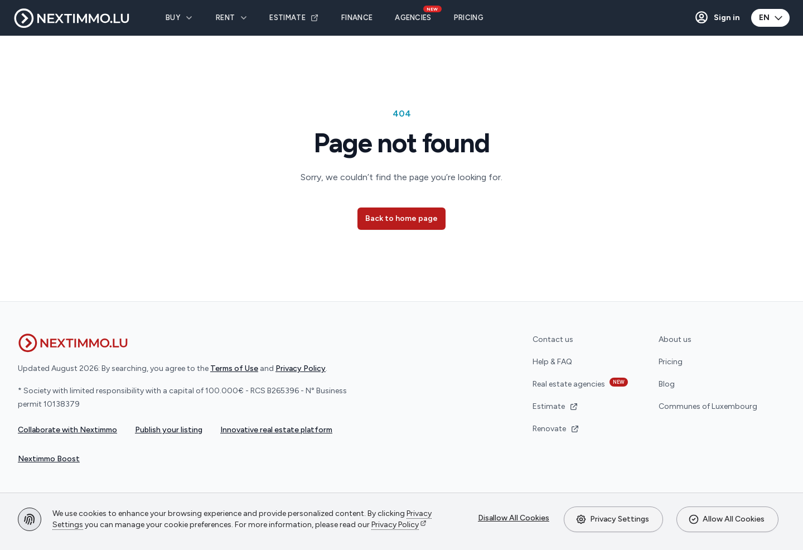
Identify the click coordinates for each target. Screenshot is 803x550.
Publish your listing (168, 430)
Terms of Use (234, 368)
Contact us (553, 339)
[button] (717, 18)
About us (675, 339)
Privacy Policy (395, 524)
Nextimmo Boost (49, 459)
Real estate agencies (580, 383)
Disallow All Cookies (513, 518)
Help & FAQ (552, 361)
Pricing (671, 361)
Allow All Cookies (726, 519)
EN (771, 17)
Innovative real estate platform (276, 430)
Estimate (555, 406)
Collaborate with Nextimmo (67, 430)
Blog (667, 384)
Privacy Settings (612, 519)
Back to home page (401, 218)
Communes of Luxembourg (708, 406)
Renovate (556, 428)
